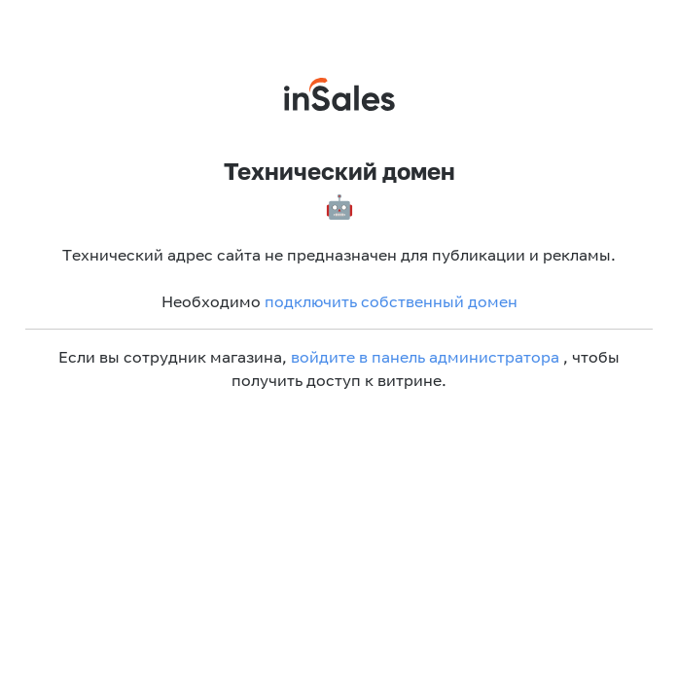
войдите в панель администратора (425, 357)
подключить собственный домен (391, 301)
